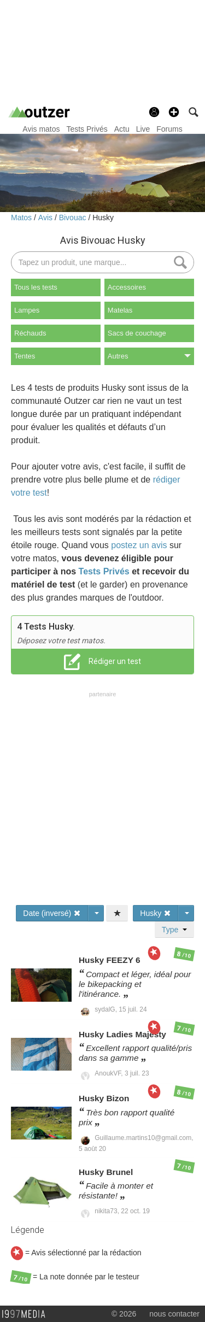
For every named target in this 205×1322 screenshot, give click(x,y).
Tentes (24, 356)
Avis (46, 217)
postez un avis (139, 545)
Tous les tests (35, 287)
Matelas (120, 310)
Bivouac (74, 217)
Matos (22, 217)
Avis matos (41, 129)
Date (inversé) (52, 913)
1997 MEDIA (27, 1314)
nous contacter (174, 1313)
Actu (122, 129)
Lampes (26, 310)
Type (174, 929)
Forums (169, 129)
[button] (174, 112)
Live (143, 129)
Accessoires (127, 287)
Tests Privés (86, 129)
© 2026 (124, 1313)
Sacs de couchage (137, 333)
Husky (103, 217)
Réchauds (30, 333)
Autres (149, 356)
